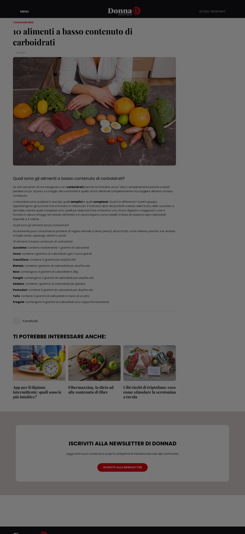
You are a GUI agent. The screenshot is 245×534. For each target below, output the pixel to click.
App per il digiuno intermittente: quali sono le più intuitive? (37, 392)
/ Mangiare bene (23, 22)
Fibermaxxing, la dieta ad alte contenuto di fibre (91, 390)
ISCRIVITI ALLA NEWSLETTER (122, 467)
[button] (22, 12)
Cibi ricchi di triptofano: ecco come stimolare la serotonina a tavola (149, 392)
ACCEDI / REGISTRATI (212, 11)
